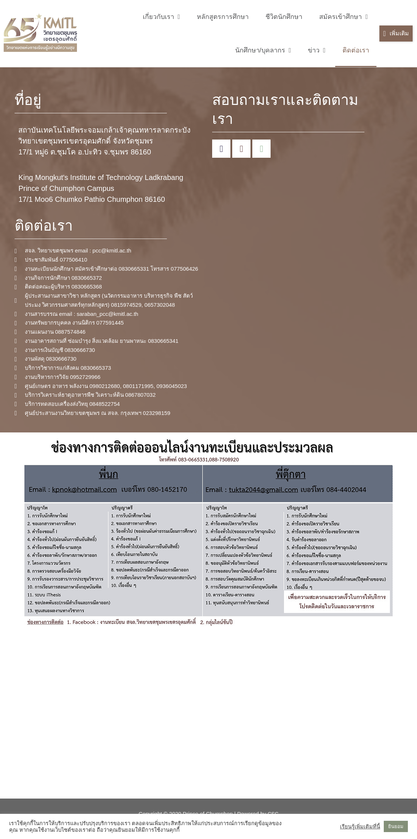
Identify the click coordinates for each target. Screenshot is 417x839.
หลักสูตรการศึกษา (223, 16)
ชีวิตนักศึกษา (283, 16)
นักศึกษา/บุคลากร (263, 50)
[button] (395, 34)
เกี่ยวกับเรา (161, 17)
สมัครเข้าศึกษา (343, 17)
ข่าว (317, 50)
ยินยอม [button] (395, 826)
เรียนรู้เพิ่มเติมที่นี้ (360, 827)
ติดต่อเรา (356, 50)
